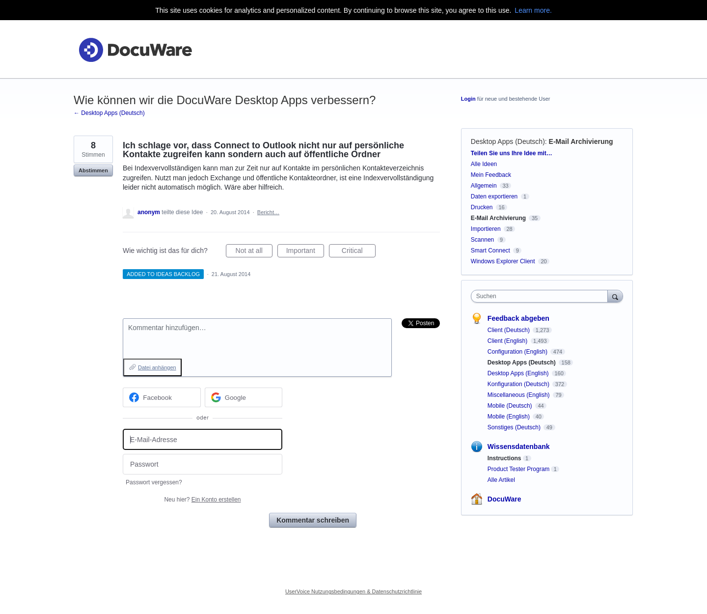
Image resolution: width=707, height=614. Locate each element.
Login (468, 99)
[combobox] (542, 296)
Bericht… (268, 212)
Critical (359, 252)
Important (305, 252)
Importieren (486, 228)
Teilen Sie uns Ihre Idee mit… (511, 153)
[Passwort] (202, 464)
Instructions (504, 458)
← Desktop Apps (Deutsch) (109, 113)
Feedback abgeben (518, 318)
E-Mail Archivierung (581, 141)
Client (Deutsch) (509, 330)
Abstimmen (93, 170)
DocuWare (504, 499)
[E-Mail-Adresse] (202, 439)
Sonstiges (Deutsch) (515, 427)
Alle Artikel (501, 479)
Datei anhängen (157, 367)
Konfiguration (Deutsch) (519, 384)
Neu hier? (202, 499)
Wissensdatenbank (519, 446)
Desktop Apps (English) (519, 373)
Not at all (254, 252)
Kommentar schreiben (312, 520)
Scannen (482, 239)
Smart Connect (490, 250)
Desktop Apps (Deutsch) (508, 141)
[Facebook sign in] (162, 397)
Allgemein (484, 185)
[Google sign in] (244, 397)
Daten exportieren (494, 196)
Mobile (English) (509, 416)
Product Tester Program (519, 469)
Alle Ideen (484, 164)
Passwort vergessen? (154, 482)
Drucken (482, 207)
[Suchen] (615, 296)
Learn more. (533, 10)
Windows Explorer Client (503, 261)
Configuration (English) (518, 351)
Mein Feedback (491, 174)
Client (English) (508, 340)
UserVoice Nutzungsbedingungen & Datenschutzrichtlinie (353, 591)
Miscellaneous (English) (519, 394)
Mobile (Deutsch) (511, 405)
